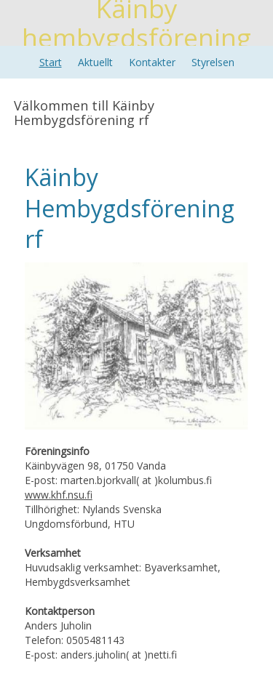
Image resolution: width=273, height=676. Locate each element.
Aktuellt (95, 62)
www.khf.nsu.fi (58, 495)
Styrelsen (212, 62)
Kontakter (152, 62)
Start (50, 62)
